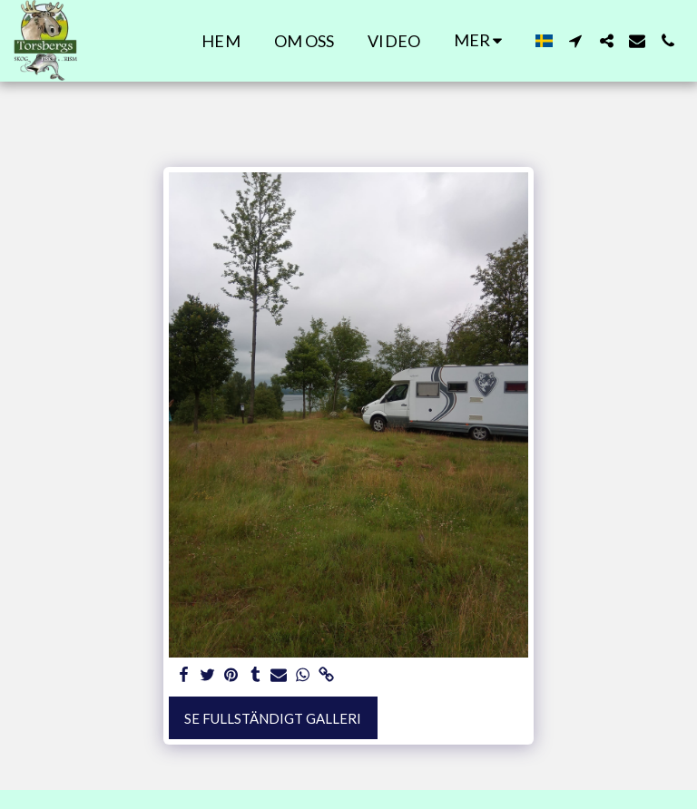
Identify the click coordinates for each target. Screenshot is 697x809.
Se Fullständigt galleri (272, 718)
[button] (575, 41)
